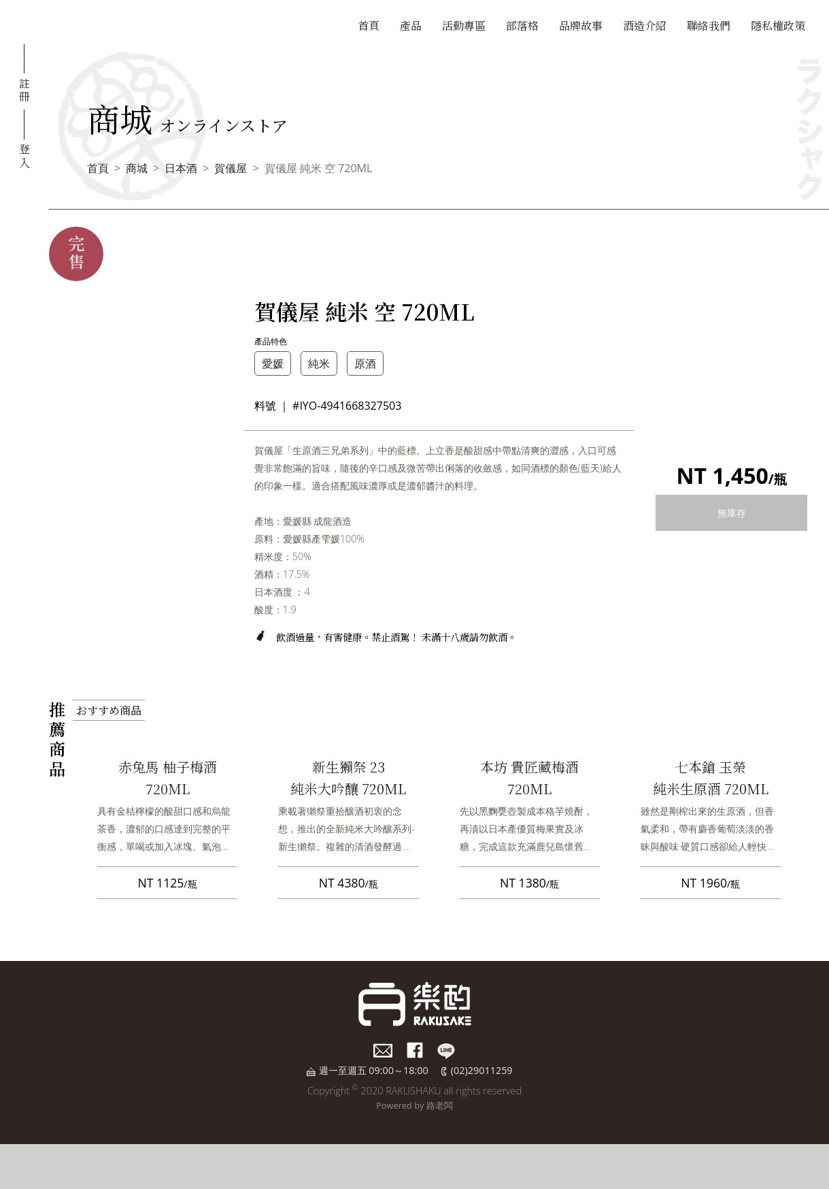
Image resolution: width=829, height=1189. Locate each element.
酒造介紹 (644, 25)
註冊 (24, 89)
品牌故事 (581, 25)
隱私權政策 (778, 25)
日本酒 (181, 168)
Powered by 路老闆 (414, 1105)
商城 (137, 168)
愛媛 (273, 363)
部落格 (522, 25)
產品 (411, 25)
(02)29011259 (482, 1070)
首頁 (368, 25)
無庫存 (731, 512)
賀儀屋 (230, 168)
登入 (24, 154)
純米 (319, 363)
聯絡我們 (708, 25)
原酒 (365, 363)
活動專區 (464, 25)
